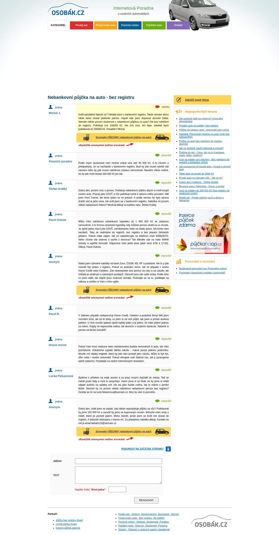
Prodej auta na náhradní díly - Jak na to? (201, 178)
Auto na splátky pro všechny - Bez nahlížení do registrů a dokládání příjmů (204, 161)
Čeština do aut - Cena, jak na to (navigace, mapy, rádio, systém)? (202, 154)
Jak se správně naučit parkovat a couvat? (201, 148)
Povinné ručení (129, 25)
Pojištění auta (154, 25)
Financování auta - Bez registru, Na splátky (141, 518)
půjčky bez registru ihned (69, 520)
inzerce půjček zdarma (68, 528)
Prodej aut (81, 25)
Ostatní (178, 25)
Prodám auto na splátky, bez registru (198, 125)
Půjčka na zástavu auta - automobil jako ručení (204, 130)
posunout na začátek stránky (142, 448)
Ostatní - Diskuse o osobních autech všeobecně (144, 529)
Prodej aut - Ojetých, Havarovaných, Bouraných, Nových (148, 514)
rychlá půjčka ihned (66, 524)
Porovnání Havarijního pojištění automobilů (202, 272)
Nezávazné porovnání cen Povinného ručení (203, 268)
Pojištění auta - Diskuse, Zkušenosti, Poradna (142, 525)
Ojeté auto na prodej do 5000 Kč (196, 173)
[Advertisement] (139, 61)
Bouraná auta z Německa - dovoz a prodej (201, 186)
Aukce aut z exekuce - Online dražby (198, 182)
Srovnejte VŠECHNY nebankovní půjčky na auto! (123, 137)
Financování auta (106, 25)
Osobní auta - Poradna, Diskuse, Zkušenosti (73, 10)
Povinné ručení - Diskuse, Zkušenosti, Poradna (143, 521)
